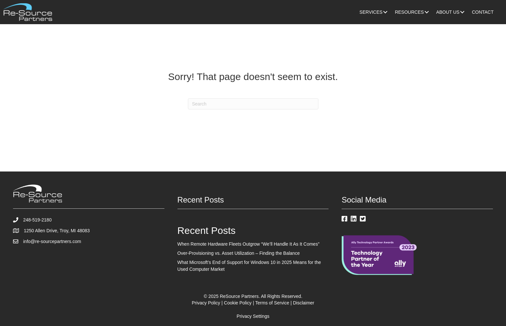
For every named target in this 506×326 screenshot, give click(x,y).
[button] (385, 12)
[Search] (253, 103)
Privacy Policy (206, 302)
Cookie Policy (238, 302)
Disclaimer (303, 302)
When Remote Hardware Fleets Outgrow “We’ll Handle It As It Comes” (248, 244)
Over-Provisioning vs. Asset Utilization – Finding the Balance (238, 253)
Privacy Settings (253, 316)
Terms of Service (272, 302)
